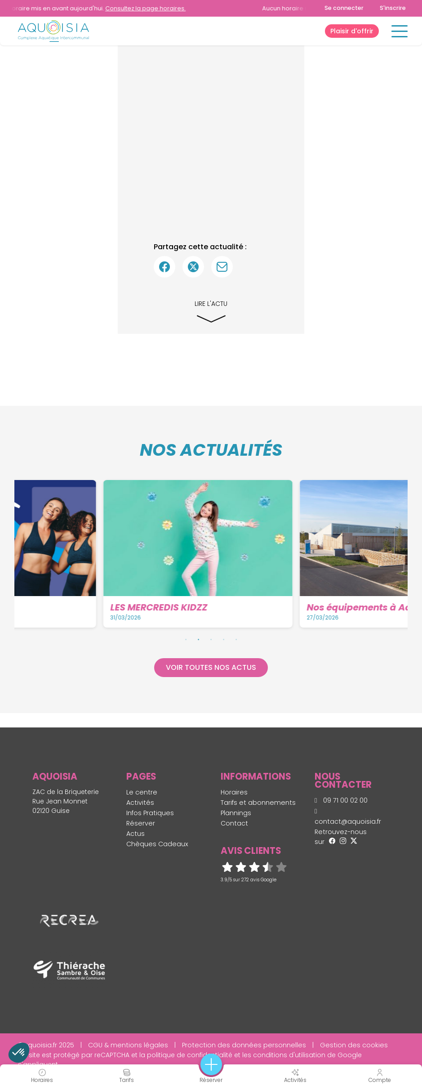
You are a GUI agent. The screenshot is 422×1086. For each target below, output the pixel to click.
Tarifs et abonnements (258, 802)
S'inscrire (393, 8)
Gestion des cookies (354, 1045)
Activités (140, 802)
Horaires (234, 792)
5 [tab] (236, 639)
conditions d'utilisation (289, 1054)
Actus (135, 833)
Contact (234, 823)
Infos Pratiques (150, 812)
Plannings (236, 812)
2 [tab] (198, 639)
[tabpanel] (114, 553)
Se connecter (344, 8)
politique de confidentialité (189, 1054)
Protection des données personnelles (244, 1045)
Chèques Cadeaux (157, 843)
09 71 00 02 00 (341, 800)
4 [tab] (223, 639)
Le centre (141, 792)
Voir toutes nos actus (211, 667)
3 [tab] (211, 639)
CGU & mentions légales (128, 1045)
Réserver (140, 823)
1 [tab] (186, 639)
